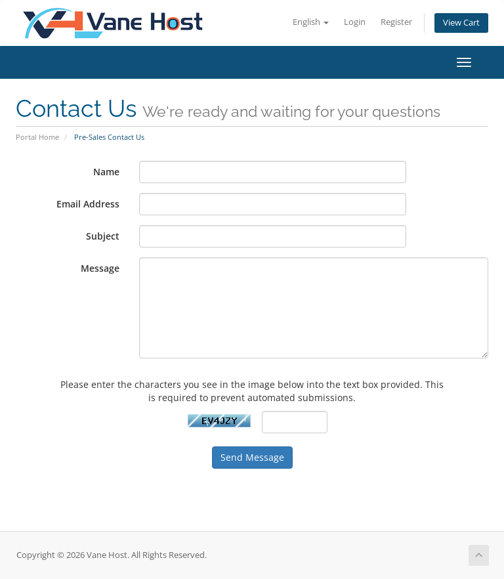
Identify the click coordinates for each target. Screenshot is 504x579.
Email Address (87, 204)
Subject (102, 236)
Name (106, 171)
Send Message (252, 457)
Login (355, 22)
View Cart (461, 22)
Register (396, 22)
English (311, 22)
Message (100, 268)
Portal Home (37, 137)
